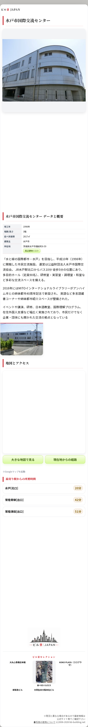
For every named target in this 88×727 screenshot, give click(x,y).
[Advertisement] (44, 164)
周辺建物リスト (32, 250)
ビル (10, 9)
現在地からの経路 (65, 459)
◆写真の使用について (44, 722)
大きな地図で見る (23, 459)
